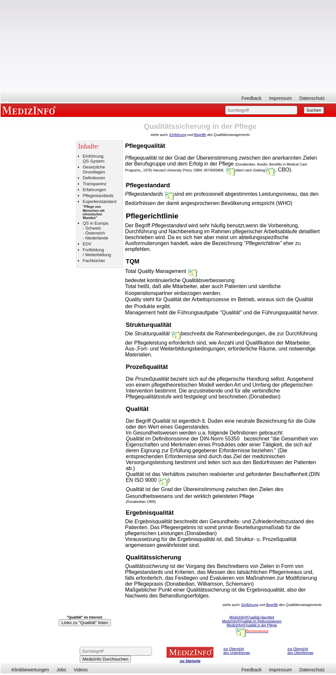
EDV (87, 243)
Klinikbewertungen (30, 669)
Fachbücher (94, 260)
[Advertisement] (168, 46)
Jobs (61, 669)
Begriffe (200, 135)
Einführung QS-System (93, 159)
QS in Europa (95, 223)
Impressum (280, 98)
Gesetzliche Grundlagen (94, 169)
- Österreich (94, 233)
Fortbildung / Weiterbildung (97, 252)
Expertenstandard (99, 201)
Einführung (177, 135)
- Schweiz (92, 228)
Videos (81, 669)
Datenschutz (312, 98)
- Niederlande (95, 238)
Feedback (252, 98)
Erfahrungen (94, 189)
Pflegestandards (98, 195)
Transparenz (95, 183)
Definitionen (94, 177)
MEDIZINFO (30, 110)
